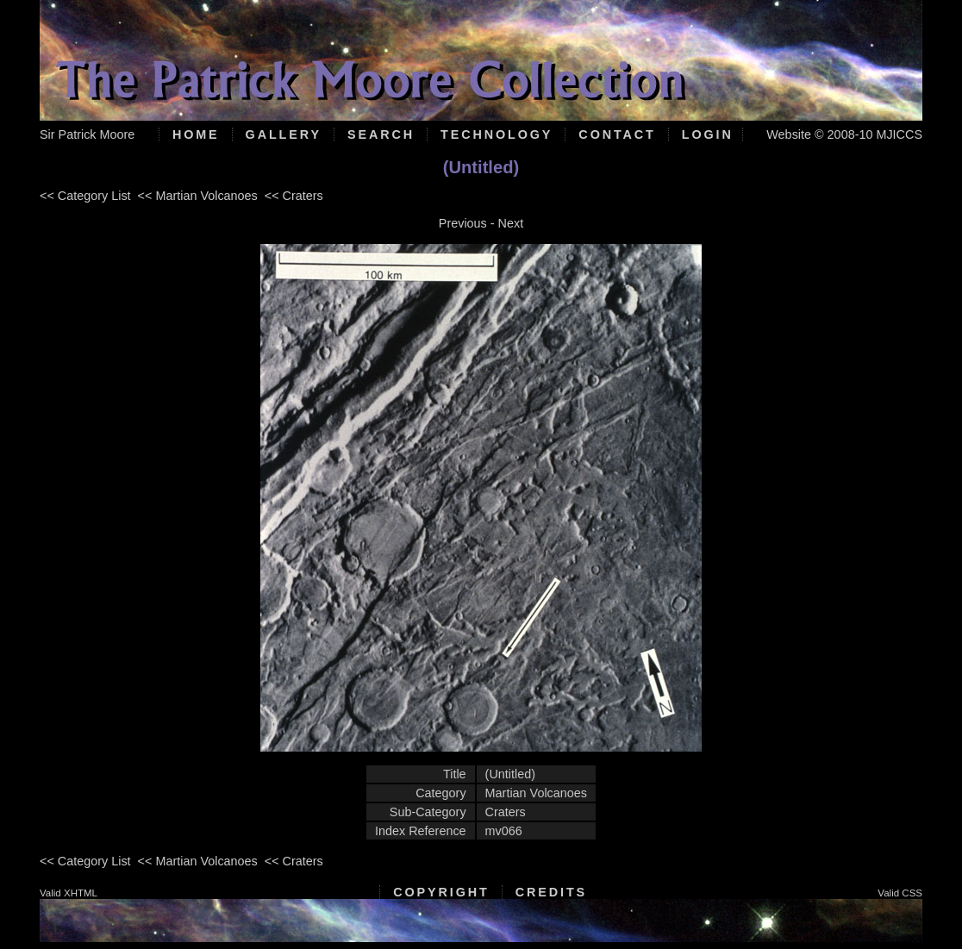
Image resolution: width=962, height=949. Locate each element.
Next (511, 223)
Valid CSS (900, 893)
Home (196, 134)
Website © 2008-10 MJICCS (844, 134)
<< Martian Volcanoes (198, 196)
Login (708, 134)
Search (381, 134)
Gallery (284, 134)
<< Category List (85, 196)
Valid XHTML (68, 893)
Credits (551, 892)
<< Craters (294, 196)
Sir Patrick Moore (87, 134)
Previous (463, 223)
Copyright (441, 892)
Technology (496, 134)
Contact (616, 134)
